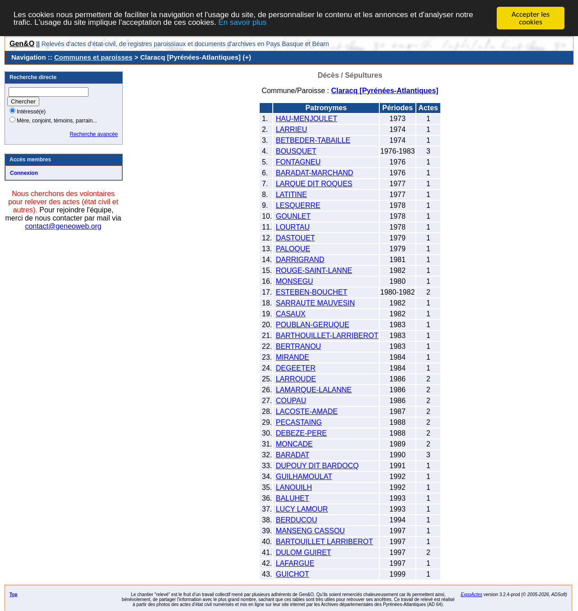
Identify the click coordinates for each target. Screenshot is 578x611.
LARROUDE (296, 379)
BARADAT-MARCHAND (314, 173)
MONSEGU (294, 281)
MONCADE (294, 444)
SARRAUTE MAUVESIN (315, 303)
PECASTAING (299, 422)
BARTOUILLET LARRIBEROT (324, 541)
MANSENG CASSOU (310, 531)
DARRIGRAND (300, 259)
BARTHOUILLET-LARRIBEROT (327, 335)
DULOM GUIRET (303, 552)
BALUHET (292, 498)
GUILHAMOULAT (304, 476)
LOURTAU (293, 227)
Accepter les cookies (531, 18)
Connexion (24, 173)
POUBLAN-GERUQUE (313, 325)
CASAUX (291, 314)
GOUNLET (293, 216)
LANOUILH (294, 487)
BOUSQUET (296, 151)
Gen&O (21, 43)
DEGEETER (296, 368)
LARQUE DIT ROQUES (314, 184)
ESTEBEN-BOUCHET (311, 292)
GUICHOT (292, 574)
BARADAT (292, 455)
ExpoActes (471, 594)
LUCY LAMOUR (302, 509)
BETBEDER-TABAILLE (313, 140)
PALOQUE (293, 249)
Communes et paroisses (93, 57)
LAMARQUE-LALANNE (314, 390)
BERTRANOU (298, 346)
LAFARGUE (295, 563)
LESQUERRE (298, 205)
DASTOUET (295, 238)
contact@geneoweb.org (63, 226)
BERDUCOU (296, 520)
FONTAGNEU (298, 162)
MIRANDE (292, 357)
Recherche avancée (94, 134)
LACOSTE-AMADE (307, 411)
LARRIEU (291, 129)
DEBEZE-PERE (301, 433)
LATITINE (291, 194)
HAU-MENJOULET (306, 118)
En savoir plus (242, 22)
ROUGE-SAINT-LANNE (314, 270)
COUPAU (291, 400)
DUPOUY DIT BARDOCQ (317, 466)
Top (13, 594)
